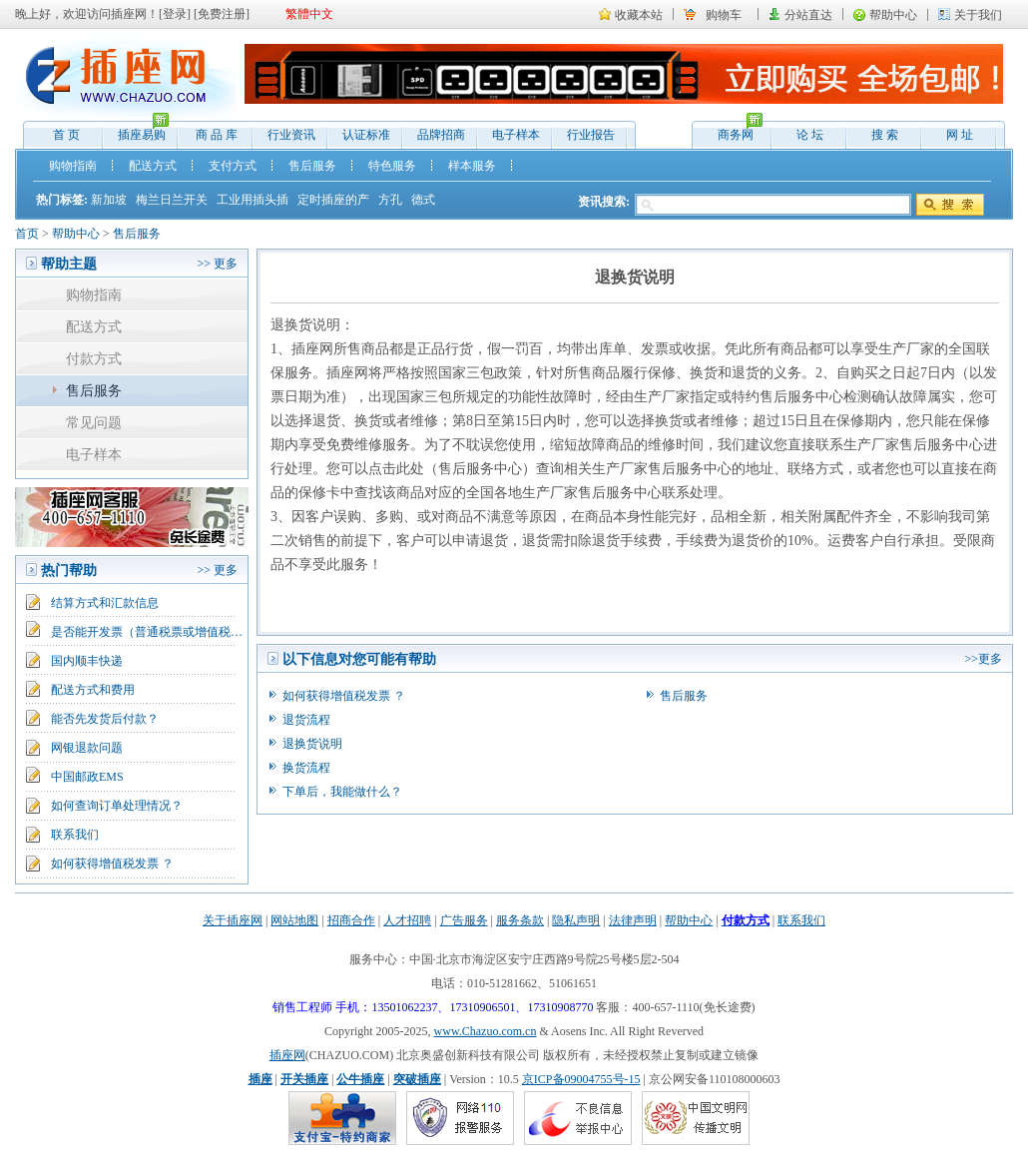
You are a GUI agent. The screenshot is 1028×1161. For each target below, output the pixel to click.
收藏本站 (639, 15)
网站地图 (294, 920)
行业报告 (591, 135)
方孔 (390, 200)
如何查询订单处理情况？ (117, 806)
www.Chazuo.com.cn (485, 1031)
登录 (175, 14)
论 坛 (809, 135)
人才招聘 (407, 920)
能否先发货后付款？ (105, 719)
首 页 (66, 135)
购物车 (724, 15)
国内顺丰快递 (87, 661)
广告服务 (464, 920)
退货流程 (306, 720)
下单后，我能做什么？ (342, 792)
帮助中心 (893, 15)
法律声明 (633, 920)
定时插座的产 (333, 200)
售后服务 (312, 166)
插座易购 (136, 130)
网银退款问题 (87, 748)
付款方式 (94, 358)
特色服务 (392, 166)
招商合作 (351, 920)
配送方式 (153, 166)
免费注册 (222, 14)
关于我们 (978, 15)
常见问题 (94, 422)
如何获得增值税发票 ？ (112, 864)
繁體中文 (309, 14)
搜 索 (884, 135)
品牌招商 (441, 135)
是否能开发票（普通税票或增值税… (147, 632)
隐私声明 (576, 920)
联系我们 (75, 835)
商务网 (730, 130)
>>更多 (983, 659)
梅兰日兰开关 (172, 200)
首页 (27, 234)
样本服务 (472, 166)
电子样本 (516, 135)
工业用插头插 (252, 200)
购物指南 (73, 166)
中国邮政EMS (87, 777)
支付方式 (233, 166)
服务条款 (520, 920)
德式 (423, 200)
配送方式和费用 (93, 690)
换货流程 (306, 768)
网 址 (959, 135)
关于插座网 (232, 920)
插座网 (287, 1055)
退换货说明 (312, 744)
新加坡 (109, 200)
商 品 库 (217, 135)
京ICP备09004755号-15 (581, 1079)
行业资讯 (291, 135)
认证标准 (366, 135)
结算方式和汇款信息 (105, 603)
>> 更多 (217, 264)
